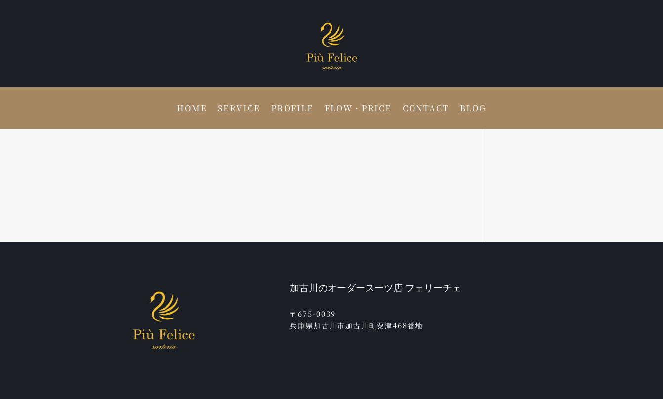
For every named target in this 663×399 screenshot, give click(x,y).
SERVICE (239, 109)
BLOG (473, 109)
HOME (192, 109)
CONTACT (426, 109)
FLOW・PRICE (358, 109)
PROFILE (292, 109)
